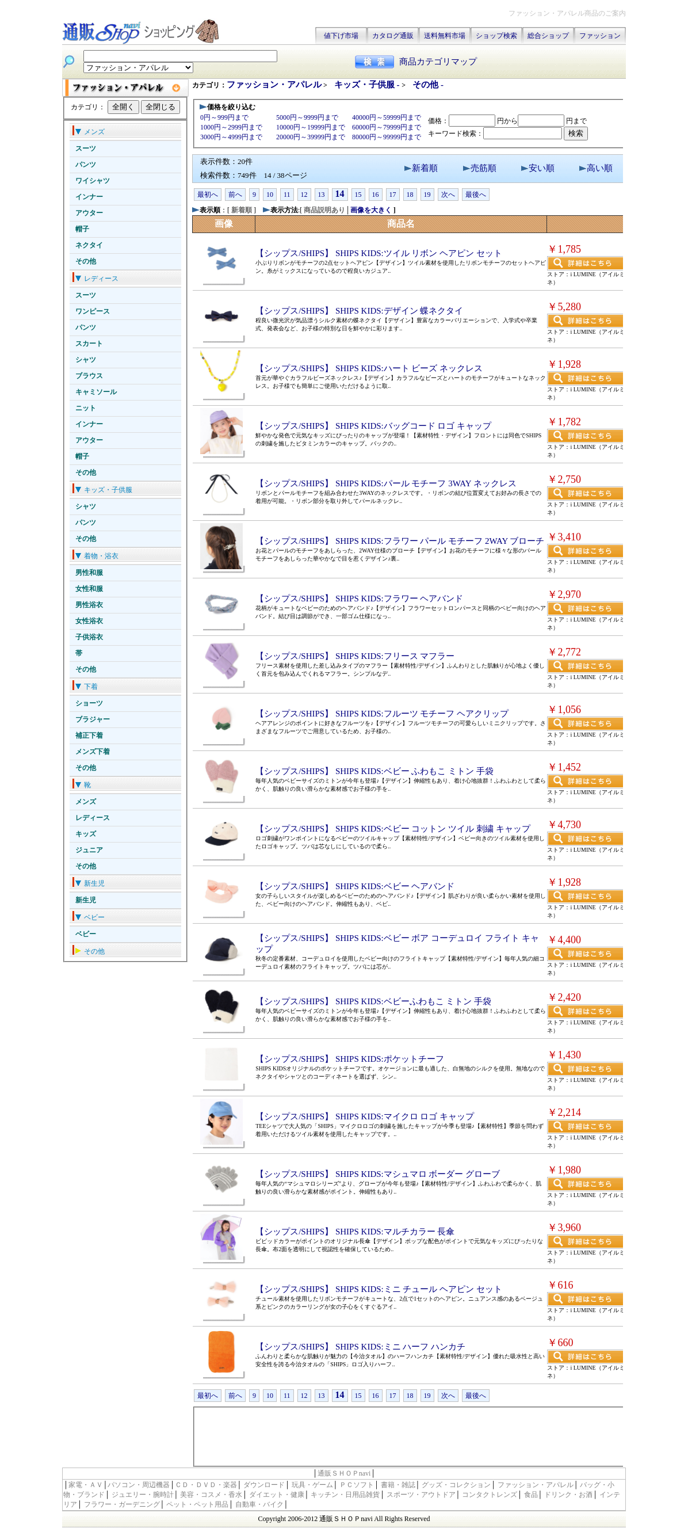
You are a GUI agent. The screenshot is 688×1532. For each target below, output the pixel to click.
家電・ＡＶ (85, 1485)
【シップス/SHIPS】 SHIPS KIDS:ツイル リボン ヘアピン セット (378, 253)
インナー (89, 197)
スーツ (85, 148)
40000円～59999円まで (386, 117)
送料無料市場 (444, 36)
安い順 (542, 168)
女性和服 (89, 589)
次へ (448, 194)
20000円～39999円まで (310, 137)
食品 (531, 1495)
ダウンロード (264, 1485)
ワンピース (92, 311)
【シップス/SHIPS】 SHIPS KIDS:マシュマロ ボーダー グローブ (377, 1174)
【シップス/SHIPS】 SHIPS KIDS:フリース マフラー (354, 656)
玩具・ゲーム (312, 1485)
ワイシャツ (92, 181)
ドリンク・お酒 (568, 1495)
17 (392, 194)
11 (287, 194)
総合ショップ (548, 36)
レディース (92, 818)
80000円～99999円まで (386, 137)
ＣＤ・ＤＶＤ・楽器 (206, 1485)
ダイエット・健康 (276, 1495)
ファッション (600, 36)
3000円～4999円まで (231, 137)
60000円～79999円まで (386, 127)
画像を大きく (371, 210)
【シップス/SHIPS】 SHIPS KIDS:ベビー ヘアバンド (354, 886)
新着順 (425, 168)
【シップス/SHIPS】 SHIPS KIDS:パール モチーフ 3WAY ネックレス (386, 483)
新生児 (85, 900)
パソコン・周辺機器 (139, 1485)
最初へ (207, 194)
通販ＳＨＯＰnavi (344, 1473)
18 (410, 194)
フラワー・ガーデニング (122, 1504)
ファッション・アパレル (274, 84)
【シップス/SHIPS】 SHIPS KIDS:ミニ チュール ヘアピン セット (378, 1289)
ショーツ (89, 703)
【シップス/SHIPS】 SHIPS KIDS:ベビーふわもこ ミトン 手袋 (373, 1001)
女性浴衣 (89, 621)
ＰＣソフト (356, 1485)
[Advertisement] (409, 1436)
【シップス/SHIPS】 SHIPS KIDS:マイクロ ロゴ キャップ (364, 1116)
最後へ (475, 194)
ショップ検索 (496, 36)
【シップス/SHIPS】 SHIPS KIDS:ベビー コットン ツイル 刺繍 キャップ (392, 828)
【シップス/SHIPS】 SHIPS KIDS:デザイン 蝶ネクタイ (359, 310)
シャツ (85, 360)
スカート (89, 344)
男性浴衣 (89, 605)
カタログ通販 (393, 36)
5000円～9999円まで (307, 117)
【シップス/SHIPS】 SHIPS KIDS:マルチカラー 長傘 (354, 1231)
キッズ (85, 834)
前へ (235, 194)
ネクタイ (89, 245)
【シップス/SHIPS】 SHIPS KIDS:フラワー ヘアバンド (359, 598)
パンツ (85, 165)
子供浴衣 (89, 637)
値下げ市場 (341, 36)
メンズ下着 (92, 752)
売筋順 (483, 168)
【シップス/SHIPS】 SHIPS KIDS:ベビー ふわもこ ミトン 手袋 (374, 771)
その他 (85, 261)
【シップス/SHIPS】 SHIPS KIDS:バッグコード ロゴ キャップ (373, 425)
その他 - (428, 84)
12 (304, 194)
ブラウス (89, 376)
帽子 (82, 229)
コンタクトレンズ (489, 1495)
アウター (89, 213)
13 (321, 194)
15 (358, 194)
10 (269, 194)
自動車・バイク (259, 1504)
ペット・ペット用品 (197, 1504)
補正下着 (89, 735)
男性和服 (89, 573)
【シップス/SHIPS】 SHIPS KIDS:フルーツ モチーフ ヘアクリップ (382, 713)
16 (375, 194)
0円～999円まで (224, 117)
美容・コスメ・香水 (211, 1495)
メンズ (85, 802)
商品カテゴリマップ (438, 61)
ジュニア (89, 850)
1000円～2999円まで (231, 127)
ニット (85, 408)
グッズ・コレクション (456, 1485)
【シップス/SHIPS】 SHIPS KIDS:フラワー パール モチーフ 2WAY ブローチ (399, 541)
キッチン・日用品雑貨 (345, 1495)
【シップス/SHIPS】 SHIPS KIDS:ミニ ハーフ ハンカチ (360, 1346)
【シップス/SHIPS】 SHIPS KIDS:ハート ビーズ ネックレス (369, 368)
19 (427, 194)
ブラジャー (92, 719)
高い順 (600, 168)
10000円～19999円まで (310, 127)
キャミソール (96, 392)
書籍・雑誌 (398, 1485)
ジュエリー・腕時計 (143, 1495)
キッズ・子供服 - (368, 84)
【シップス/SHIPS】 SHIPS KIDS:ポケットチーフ (349, 1059)
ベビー (85, 934)
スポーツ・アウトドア (421, 1495)
